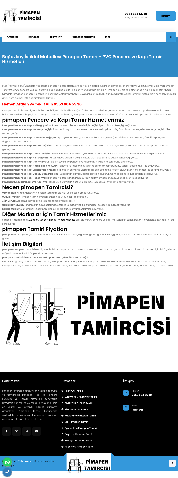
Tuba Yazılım (25, 461)
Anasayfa (13, 36)
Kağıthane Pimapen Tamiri (78, 415)
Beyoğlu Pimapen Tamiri (77, 440)
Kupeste (70, 219)
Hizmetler (56, 36)
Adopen (33, 219)
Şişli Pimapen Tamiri (74, 422)
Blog (107, 36)
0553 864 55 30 (136, 14)
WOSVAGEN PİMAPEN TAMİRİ (79, 397)
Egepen (43, 219)
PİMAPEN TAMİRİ (72, 390)
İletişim (165, 15)
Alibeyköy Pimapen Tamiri (78, 446)
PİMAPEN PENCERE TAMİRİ (77, 403)
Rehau (53, 219)
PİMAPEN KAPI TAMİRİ (74, 409)
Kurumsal (34, 36)
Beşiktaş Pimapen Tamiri (77, 434)
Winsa (61, 219)
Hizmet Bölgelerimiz (83, 36)
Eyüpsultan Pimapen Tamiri (79, 428)
